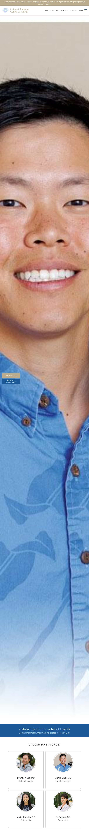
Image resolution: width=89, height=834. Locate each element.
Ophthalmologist (26, 781)
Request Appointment (10, 381)
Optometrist (25, 820)
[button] (85, 10)
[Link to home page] (14, 10)
